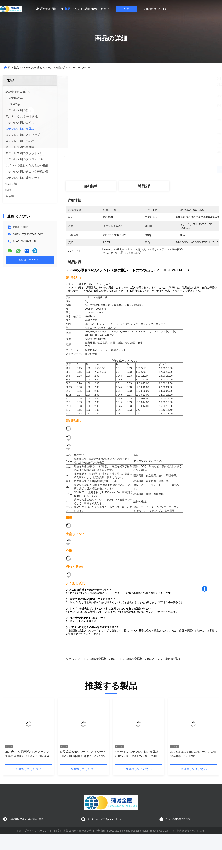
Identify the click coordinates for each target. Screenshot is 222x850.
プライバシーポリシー (37, 830)
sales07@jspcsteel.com (28, 234)
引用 (127, 8)
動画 (87, 8)
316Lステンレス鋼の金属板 (162, 658)
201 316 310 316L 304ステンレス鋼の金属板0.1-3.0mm (193, 754)
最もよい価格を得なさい (162, 169)
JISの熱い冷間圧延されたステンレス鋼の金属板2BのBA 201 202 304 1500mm (27, 754)
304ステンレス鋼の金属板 (90, 658)
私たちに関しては (51, 8)
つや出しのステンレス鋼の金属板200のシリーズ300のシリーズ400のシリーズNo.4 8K (138, 754)
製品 (67, 8)
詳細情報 (90, 186)
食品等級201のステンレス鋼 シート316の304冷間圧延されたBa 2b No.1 (83, 754)
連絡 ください (100, 8)
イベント (77, 8)
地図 (19, 830)
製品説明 (144, 186)
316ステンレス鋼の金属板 (126, 658)
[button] (142, 288)
